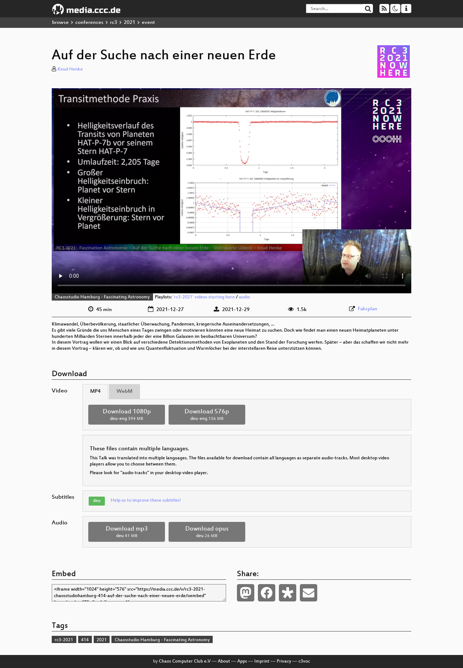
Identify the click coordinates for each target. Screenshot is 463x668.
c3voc (304, 661)
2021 (129, 23)
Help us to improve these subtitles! (146, 500)
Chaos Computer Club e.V (185, 661)
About (224, 661)
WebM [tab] (124, 391)
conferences (89, 23)
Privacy (284, 661)
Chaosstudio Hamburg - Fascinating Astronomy (102, 297)
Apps (242, 661)
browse (60, 23)
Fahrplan (367, 309)
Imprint (261, 661)
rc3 (113, 23)
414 (85, 640)
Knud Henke (70, 69)
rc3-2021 (64, 640)
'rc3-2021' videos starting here (204, 297)
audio (244, 297)
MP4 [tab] (95, 391)
